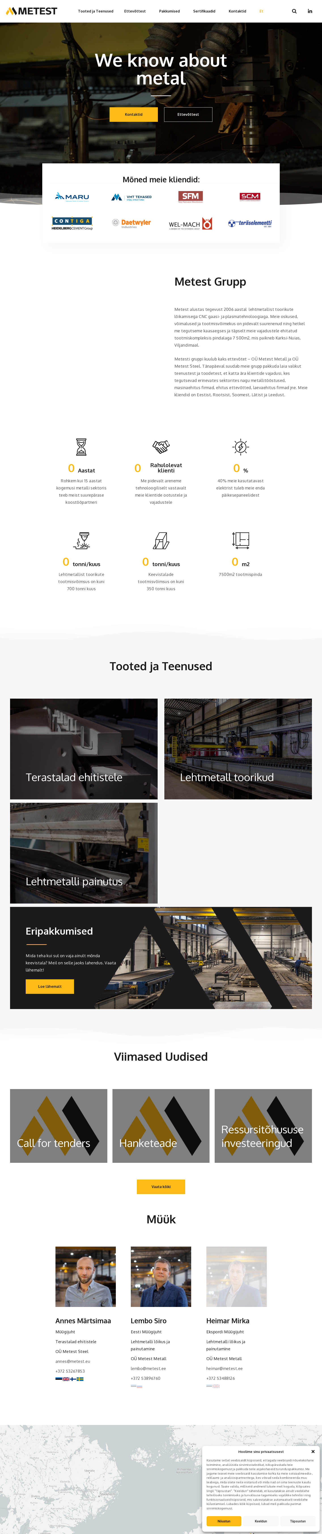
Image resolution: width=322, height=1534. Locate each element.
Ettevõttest (135, 11)
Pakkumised (169, 11)
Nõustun (224, 1521)
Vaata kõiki (161, 1186)
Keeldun (261, 1521)
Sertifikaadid (204, 11)
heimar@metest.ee (224, 1368)
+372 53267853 (70, 1371)
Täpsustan (298, 1521)
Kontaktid (237, 11)
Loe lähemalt (50, 986)
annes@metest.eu (72, 1361)
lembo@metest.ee (148, 1368)
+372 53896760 (146, 1378)
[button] (313, 1451)
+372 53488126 (220, 1378)
